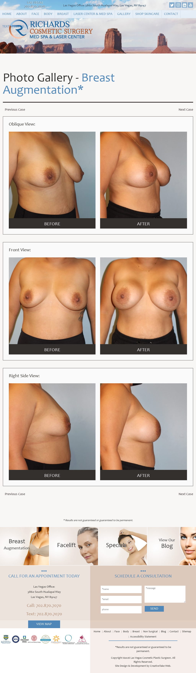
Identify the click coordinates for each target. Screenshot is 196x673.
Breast (63, 14)
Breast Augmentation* (59, 85)
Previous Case (15, 110)
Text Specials (13, 26)
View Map (44, 624)
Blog (163, 631)
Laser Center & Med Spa (93, 14)
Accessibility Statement (143, 637)
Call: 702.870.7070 (44, 606)
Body (48, 14)
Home (6, 14)
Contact (171, 14)
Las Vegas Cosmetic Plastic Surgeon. (151, 658)
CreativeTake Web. (160, 666)
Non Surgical (150, 631)
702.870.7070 (35, 7)
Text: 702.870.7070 (44, 614)
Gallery (124, 14)
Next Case (186, 110)
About (21, 14)
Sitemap (186, 631)
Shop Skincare (147, 14)
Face (35, 14)
